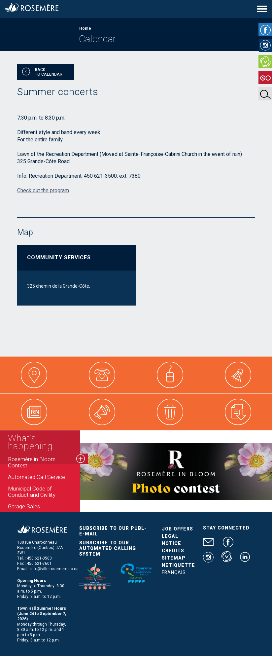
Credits (173, 550)
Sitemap (174, 558)
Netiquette (178, 565)
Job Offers (177, 529)
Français (174, 572)
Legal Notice (171, 540)
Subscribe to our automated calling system (107, 548)
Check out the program (43, 191)
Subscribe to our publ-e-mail (113, 531)
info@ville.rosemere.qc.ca (54, 569)
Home (85, 28)
